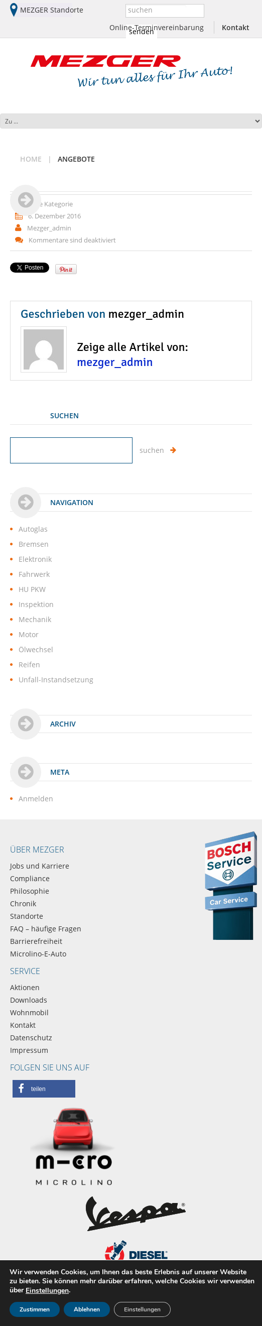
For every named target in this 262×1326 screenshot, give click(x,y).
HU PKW (32, 589)
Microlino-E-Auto (38, 953)
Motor (29, 634)
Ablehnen (87, 1309)
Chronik (23, 903)
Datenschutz (31, 1037)
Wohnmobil (29, 1012)
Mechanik (35, 619)
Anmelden (36, 798)
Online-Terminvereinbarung (156, 27)
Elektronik (35, 559)
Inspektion (36, 604)
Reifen (29, 664)
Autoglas (33, 529)
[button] (44, 1089)
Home (31, 159)
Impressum (29, 1050)
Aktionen (25, 987)
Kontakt (235, 27)
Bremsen (34, 544)
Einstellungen (47, 1290)
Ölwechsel (36, 649)
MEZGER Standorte (51, 10)
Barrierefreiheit (36, 941)
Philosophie (29, 891)
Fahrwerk (34, 574)
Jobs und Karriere (39, 866)
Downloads (28, 1000)
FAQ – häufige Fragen (45, 928)
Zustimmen (35, 1309)
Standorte (26, 916)
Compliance (30, 878)
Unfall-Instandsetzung (56, 679)
